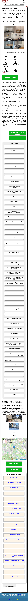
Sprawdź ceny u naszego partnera (17, 133)
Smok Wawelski (14, 571)
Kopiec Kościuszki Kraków (14, 518)
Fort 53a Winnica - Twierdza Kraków (14, 508)
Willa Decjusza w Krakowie (14, 513)
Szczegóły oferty (14, 463)
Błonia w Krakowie (13, 529)
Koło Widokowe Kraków (14, 576)
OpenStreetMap (23, 459)
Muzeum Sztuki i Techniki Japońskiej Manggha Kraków (14, 556)
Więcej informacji (17, 137)
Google (19, 594)
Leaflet (17, 459)
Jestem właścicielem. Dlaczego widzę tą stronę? (10, 586)
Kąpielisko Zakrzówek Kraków (14, 534)
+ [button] (3, 440)
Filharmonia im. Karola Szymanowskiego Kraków (14, 560)
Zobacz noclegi (14, 469)
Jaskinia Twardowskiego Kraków (13, 524)
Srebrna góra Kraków (14, 487)
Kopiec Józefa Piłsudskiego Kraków (14, 498)
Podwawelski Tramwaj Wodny (14, 544)
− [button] (3, 442)
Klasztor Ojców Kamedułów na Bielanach (14, 492)
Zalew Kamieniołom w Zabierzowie (14, 482)
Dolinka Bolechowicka (13, 477)
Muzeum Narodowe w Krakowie (14, 550)
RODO (8, 599)
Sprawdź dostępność (10, 77)
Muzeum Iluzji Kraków (13, 565)
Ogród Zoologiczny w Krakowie (14, 503)
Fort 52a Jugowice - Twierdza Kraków (13, 539)
